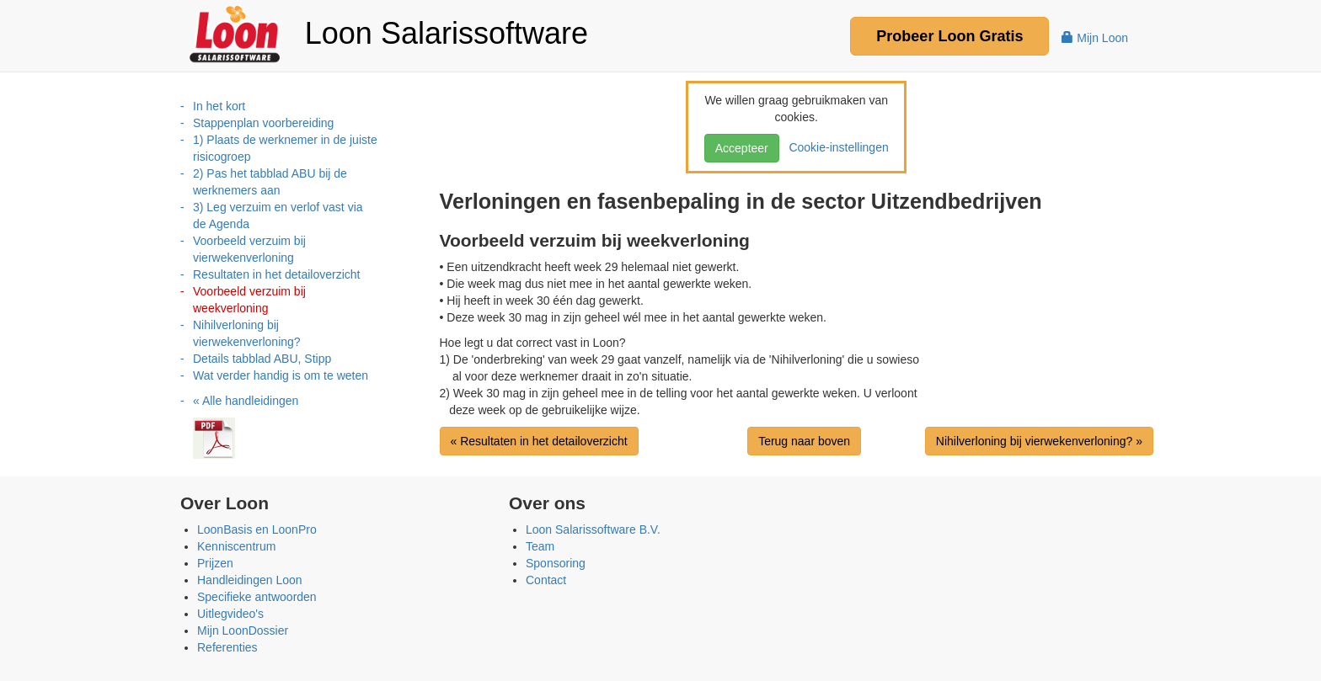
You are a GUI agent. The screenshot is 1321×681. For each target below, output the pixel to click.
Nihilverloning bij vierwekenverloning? (247, 333)
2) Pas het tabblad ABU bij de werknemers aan (270, 182)
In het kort (219, 106)
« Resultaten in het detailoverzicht (539, 441)
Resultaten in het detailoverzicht (276, 274)
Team (540, 546)
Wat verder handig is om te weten (280, 375)
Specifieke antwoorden (257, 597)
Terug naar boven (804, 441)
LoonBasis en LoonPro (257, 529)
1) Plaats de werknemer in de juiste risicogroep (285, 148)
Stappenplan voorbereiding (263, 123)
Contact (546, 580)
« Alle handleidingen (245, 400)
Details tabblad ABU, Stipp (262, 358)
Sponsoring (556, 563)
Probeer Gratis (949, 36)
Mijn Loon (1095, 38)
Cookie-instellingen (836, 147)
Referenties (227, 647)
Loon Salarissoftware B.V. (593, 529)
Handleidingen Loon (249, 580)
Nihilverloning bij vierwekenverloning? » (1039, 441)
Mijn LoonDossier (242, 630)
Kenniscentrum (236, 546)
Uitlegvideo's (230, 613)
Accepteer (741, 148)
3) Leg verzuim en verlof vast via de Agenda (278, 215)
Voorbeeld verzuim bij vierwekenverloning (249, 249)
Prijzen (215, 563)
